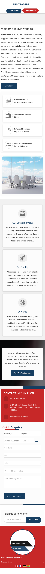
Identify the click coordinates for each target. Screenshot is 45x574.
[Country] (22, 463)
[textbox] (28, 440)
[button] (19, 416)
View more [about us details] (9, 86)
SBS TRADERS (21, 4)
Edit (36, 441)
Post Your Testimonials (22, 373)
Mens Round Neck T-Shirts (11, 557)
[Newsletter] (22, 520)
